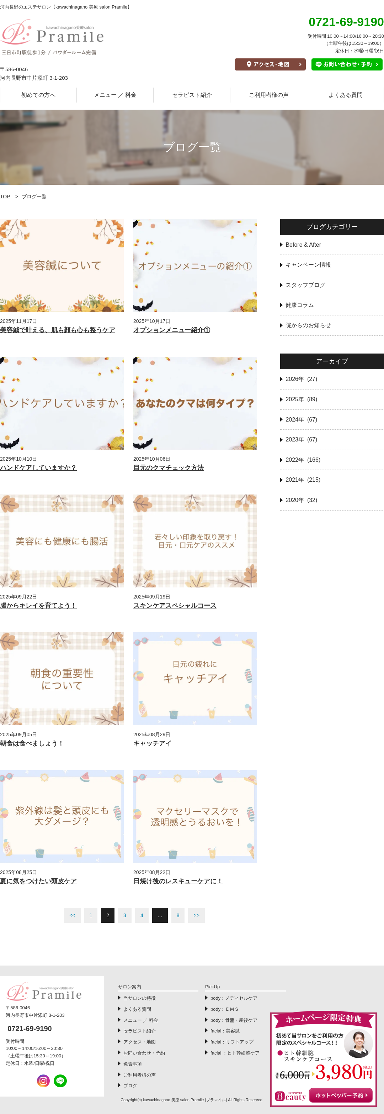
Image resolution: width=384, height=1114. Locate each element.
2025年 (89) (301, 399)
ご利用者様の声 (269, 95)
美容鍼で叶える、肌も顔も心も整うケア (57, 330)
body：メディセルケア (233, 998)
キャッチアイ (152, 743)
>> (196, 915)
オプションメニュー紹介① (171, 330)
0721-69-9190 (29, 1028)
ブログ (130, 1085)
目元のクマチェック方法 (168, 467)
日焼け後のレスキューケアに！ (178, 881)
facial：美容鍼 (225, 1031)
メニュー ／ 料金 (115, 95)
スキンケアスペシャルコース (175, 605)
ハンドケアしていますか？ (38, 467)
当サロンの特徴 (139, 998)
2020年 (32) (301, 500)
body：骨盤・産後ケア (233, 1020)
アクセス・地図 (139, 1042)
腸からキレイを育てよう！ (38, 605)
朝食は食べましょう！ (32, 743)
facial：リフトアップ (232, 1042)
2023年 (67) (301, 439)
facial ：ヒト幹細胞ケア (235, 1053)
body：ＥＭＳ (224, 1009)
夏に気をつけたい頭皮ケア (38, 881)
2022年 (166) (303, 460)
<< (72, 915)
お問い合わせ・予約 (144, 1053)
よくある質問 (346, 95)
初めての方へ (38, 95)
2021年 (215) (303, 480)
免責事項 (132, 1064)
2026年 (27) (301, 379)
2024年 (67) (301, 420)
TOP (5, 196)
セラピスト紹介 (192, 95)
